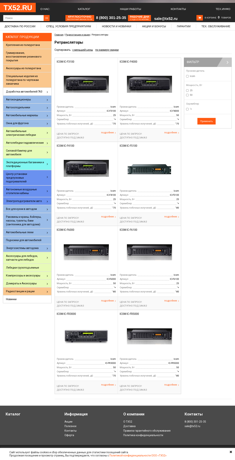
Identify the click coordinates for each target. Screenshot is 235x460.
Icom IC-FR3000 (66, 313)
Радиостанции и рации (20, 291)
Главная (59, 34)
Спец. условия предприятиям (68, 26)
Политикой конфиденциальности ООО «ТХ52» (138, 455)
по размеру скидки (107, 49)
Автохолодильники (18, 107)
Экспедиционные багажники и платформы (25, 164)
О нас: (45, 9)
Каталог (84, 9)
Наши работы (130, 9)
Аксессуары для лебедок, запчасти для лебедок (22, 257)
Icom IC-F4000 (128, 61)
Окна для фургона (17, 123)
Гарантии (184, 26)
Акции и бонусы (154, 26)
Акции (68, 421)
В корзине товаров (218, 18)
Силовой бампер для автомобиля (19, 152)
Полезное (70, 426)
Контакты (178, 9)
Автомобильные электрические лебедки (21, 133)
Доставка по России (20, 26)
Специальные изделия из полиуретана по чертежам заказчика (22, 80)
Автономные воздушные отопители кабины (21, 191)
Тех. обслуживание (215, 26)
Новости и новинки (116, 26)
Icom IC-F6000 (65, 229)
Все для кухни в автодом (21, 208)
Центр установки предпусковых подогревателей (16, 177)
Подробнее (108, 132)
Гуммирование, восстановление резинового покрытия (24, 56)
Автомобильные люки (19, 232)
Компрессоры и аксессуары (23, 275)
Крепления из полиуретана (23, 44)
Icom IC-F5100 (128, 145)
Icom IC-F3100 (65, 61)
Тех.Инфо (223, 9)
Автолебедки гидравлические (25, 142)
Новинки (11, 299)
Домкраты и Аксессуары (21, 283)
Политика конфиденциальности (143, 435)
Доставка (129, 426)
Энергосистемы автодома (22, 248)
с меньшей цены (82, 49)
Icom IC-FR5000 (129, 313)
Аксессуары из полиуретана (23, 68)
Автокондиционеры (18, 99)
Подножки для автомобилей (23, 240)
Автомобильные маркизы (22, 115)
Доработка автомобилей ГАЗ (24, 91)
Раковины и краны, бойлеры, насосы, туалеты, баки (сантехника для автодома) (23, 220)
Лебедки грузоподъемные (22, 267)
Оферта (69, 435)
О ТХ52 (127, 421)
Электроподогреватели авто (24, 201)
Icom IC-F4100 (65, 145)
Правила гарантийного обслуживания (147, 430)
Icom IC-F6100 (128, 229)
